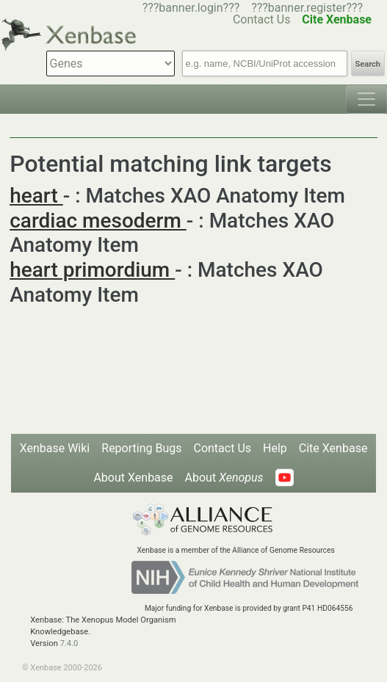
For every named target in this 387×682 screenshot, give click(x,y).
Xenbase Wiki (55, 448)
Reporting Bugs (141, 448)
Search (367, 64)
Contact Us (222, 448)
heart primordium (92, 270)
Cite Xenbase (333, 448)
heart (36, 196)
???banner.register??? (307, 8)
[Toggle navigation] (366, 99)
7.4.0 (69, 643)
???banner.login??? (191, 8)
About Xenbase (133, 478)
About (224, 478)
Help (275, 448)
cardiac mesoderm (98, 220)
